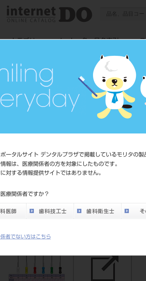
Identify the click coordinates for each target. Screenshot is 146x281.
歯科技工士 (50, 211)
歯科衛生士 (97, 211)
